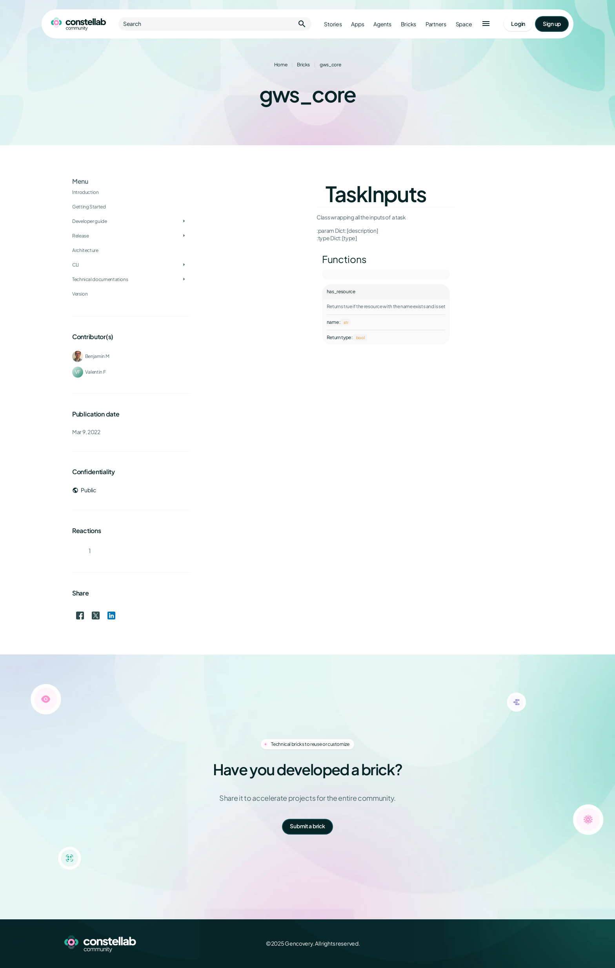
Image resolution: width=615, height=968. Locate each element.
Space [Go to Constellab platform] (464, 24)
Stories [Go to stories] (333, 24)
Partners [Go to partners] (436, 24)
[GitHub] (546, 944)
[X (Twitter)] (511, 944)
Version (79, 294)
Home (280, 64)
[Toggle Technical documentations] (184, 279)
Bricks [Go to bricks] (408, 24)
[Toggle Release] (184, 236)
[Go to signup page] (552, 24)
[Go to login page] (518, 24)
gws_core (330, 64)
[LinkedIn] (528, 944)
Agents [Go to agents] (382, 24)
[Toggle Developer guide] (184, 221)
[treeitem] (131, 221)
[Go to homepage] (78, 24)
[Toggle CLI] (184, 265)
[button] (486, 24)
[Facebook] (494, 944)
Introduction (85, 192)
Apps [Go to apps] (357, 24)
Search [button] (215, 24)
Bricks (303, 64)
